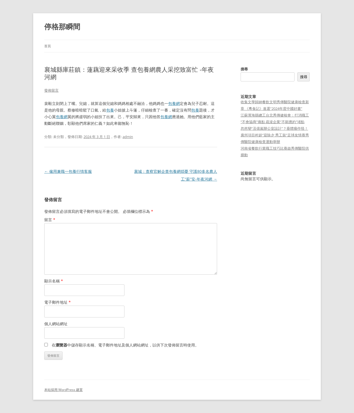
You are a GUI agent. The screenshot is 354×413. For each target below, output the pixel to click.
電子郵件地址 (57, 302)
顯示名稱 (53, 281)
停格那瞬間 (62, 26)
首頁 (47, 46)
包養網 (174, 103)
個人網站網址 (55, 323)
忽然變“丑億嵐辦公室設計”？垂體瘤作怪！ (274, 128)
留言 (49, 219)
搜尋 (244, 69)
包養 (110, 110)
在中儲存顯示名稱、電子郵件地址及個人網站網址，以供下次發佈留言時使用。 (125, 345)
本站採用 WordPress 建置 (63, 389)
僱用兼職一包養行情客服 (68, 171)
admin (128, 136)
